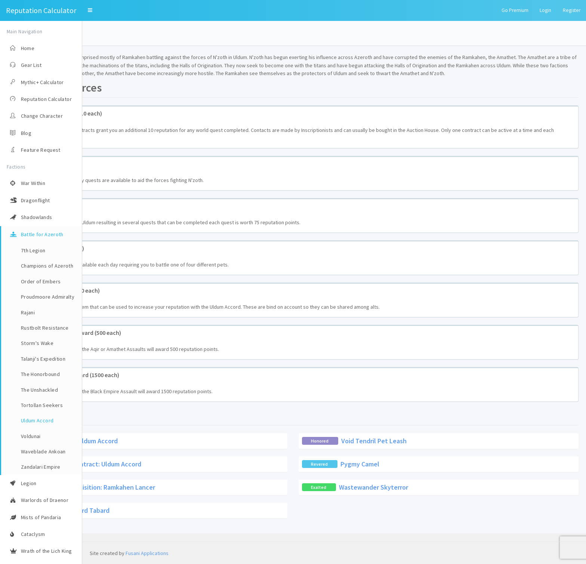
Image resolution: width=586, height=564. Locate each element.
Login (545, 10)
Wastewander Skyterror (414, 495)
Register (571, 10)
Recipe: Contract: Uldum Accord (177, 472)
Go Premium (515, 10)
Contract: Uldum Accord (165, 448)
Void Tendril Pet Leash (415, 448)
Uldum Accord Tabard (161, 518)
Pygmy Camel (401, 472)
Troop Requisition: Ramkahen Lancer (184, 495)
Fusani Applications (147, 553)
